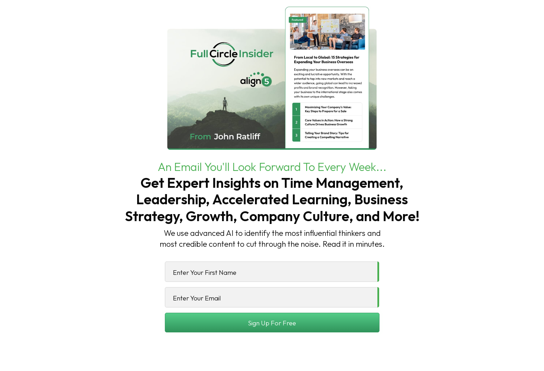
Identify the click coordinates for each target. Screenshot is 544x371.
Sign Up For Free (272, 323)
